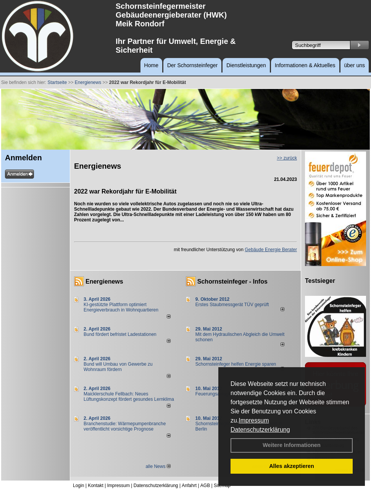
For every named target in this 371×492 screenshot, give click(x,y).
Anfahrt (189, 485)
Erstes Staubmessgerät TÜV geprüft (232, 304)
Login (78, 485)
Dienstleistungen (246, 65)
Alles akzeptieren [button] (291, 466)
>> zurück (287, 158)
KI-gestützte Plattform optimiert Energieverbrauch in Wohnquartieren (121, 307)
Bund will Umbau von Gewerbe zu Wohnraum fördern (118, 366)
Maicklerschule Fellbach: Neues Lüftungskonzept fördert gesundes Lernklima (129, 396)
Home (151, 65)
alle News (157, 466)
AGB (205, 485)
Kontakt (95, 485)
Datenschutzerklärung (260, 429)
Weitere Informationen (292, 445)
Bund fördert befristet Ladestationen (120, 334)
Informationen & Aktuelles (305, 65)
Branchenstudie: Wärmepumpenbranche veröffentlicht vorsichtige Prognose (125, 426)
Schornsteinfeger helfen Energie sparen (235, 364)
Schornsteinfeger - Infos (232, 281)
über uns (354, 65)
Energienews (104, 281)
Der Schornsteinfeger (192, 65)
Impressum (254, 420)
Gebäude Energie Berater (271, 249)
